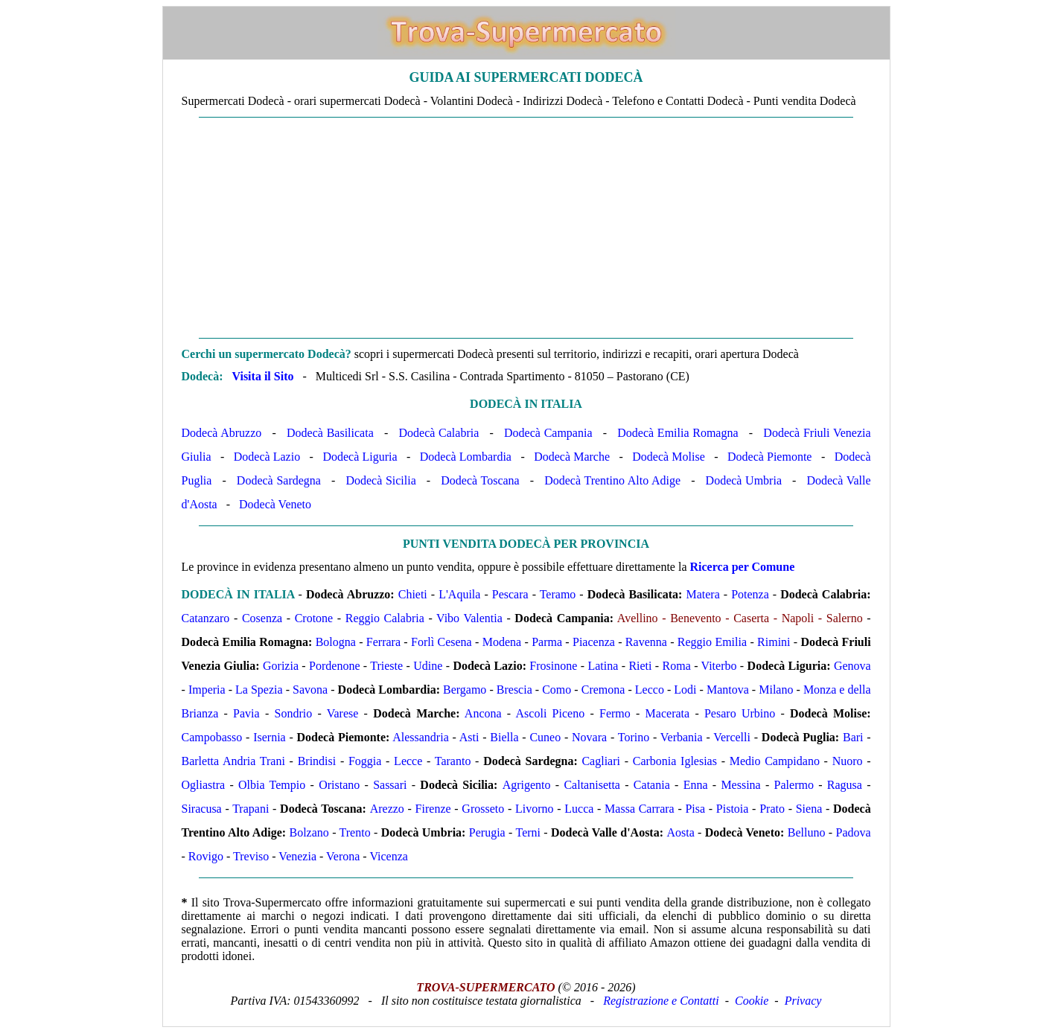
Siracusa (202, 808)
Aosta (680, 832)
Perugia (487, 832)
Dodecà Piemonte (769, 456)
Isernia (269, 737)
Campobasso (212, 737)
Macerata (667, 713)
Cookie (751, 1000)
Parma (547, 642)
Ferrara (383, 642)
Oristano (339, 784)
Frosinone (553, 665)
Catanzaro (206, 618)
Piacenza (594, 642)
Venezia (297, 856)
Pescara (510, 594)
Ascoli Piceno (550, 713)
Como (556, 689)
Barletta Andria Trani (233, 761)
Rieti (639, 665)
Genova (852, 665)
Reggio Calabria (384, 618)
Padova (852, 832)
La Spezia (259, 689)
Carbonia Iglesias (675, 761)
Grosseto (483, 808)
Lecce (408, 761)
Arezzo (387, 808)
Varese (343, 713)
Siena (809, 808)
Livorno (534, 808)
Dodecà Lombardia (465, 456)
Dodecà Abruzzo (222, 432)
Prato (772, 808)
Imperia (207, 689)
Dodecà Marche (572, 456)
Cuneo (545, 737)
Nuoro (847, 761)
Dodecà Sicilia (380, 480)
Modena (501, 642)
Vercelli (731, 737)
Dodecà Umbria (744, 480)
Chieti (412, 594)
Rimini (773, 642)
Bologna (336, 642)
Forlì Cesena (441, 642)
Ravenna (646, 642)
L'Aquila (459, 594)
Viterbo (719, 665)
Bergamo (464, 689)
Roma (677, 665)
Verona (343, 856)
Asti (469, 737)
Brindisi (317, 761)
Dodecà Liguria (359, 456)
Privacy (803, 1000)
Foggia (364, 761)
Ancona (483, 713)
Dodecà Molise (668, 456)
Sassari (390, 784)
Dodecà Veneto (275, 504)
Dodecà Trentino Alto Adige (612, 480)
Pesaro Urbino (739, 713)
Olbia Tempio (271, 784)
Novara (589, 737)
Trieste (386, 665)
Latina (602, 665)
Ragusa (844, 784)
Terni (528, 832)
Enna (695, 784)
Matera (702, 594)
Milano (776, 689)
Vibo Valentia (469, 618)
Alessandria (420, 737)
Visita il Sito (262, 376)
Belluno (807, 832)
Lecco (649, 689)
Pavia (246, 713)
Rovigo (205, 856)
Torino (633, 737)
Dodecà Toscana (480, 480)
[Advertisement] (526, 228)
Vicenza (388, 856)
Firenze (433, 808)
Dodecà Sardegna (279, 480)
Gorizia (281, 665)
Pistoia (732, 808)
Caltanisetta (592, 784)
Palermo (794, 784)
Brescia (514, 689)
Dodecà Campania (548, 432)
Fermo (615, 713)
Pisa (695, 808)
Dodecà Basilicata (330, 432)
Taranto (453, 761)
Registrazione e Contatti (661, 1000)
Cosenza (262, 618)
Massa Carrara (640, 808)
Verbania (681, 737)
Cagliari (600, 761)
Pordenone (334, 665)
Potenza (750, 594)
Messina (740, 784)
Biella (504, 737)
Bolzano (308, 832)
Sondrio (293, 713)
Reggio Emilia (712, 642)
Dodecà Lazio (267, 456)
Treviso (251, 856)
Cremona (603, 689)
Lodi (685, 689)
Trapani (250, 808)
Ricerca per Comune (742, 566)
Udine (427, 665)
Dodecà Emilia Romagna (677, 432)
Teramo (558, 594)
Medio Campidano (775, 761)
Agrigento (527, 784)
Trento (355, 832)
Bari (853, 737)
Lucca (578, 808)
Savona (310, 689)
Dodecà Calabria (439, 432)
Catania (652, 784)
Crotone (314, 618)
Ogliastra (204, 784)
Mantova (728, 689)
